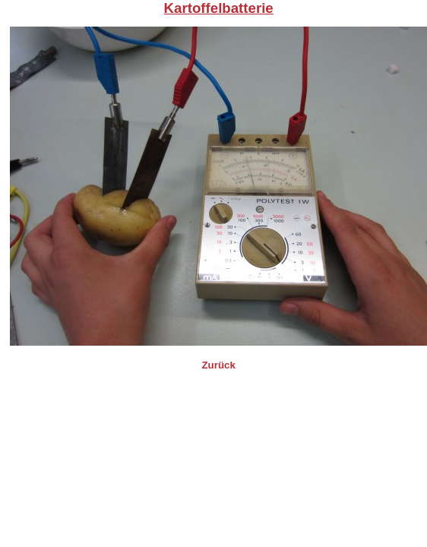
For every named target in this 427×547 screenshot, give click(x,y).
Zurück (218, 365)
